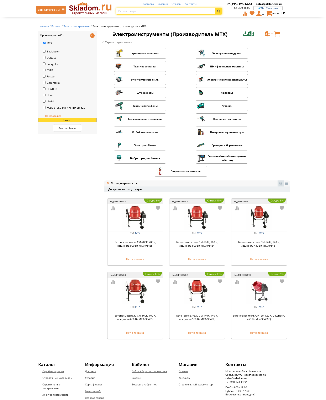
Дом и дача (49, 382)
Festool (49, 76)
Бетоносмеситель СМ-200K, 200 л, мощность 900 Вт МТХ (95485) (135, 205)
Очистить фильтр (67, 128)
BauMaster (51, 51)
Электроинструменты (55, 356)
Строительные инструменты (51, 347)
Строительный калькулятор (196, 345)
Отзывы (176, 4)
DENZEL (49, 58)
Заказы (136, 339)
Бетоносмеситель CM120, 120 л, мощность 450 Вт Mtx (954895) (259, 278)
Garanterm (51, 82)
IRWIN (48, 101)
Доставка (148, 4)
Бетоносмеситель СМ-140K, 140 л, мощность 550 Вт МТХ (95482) (197, 278)
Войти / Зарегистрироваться (149, 332)
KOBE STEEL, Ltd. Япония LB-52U (64, 107)
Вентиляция (50, 376)
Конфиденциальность (98, 365)
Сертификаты (93, 345)
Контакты (190, 4)
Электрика (48, 369)
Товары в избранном (145, 345)
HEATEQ (50, 89)
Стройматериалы (53, 332)
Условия (163, 4)
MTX (47, 43)
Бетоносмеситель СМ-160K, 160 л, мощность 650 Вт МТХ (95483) (135, 278)
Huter (48, 95)
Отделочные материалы (57, 339)
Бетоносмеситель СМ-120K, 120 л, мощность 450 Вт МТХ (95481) (259, 205)
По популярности (120, 144)
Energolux (50, 64)
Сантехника (49, 362)
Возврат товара (94, 359)
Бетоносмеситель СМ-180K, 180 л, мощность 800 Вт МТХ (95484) (197, 205)
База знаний (93, 352)
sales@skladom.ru (269, 4)
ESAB (48, 70)
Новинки (47, 389)
